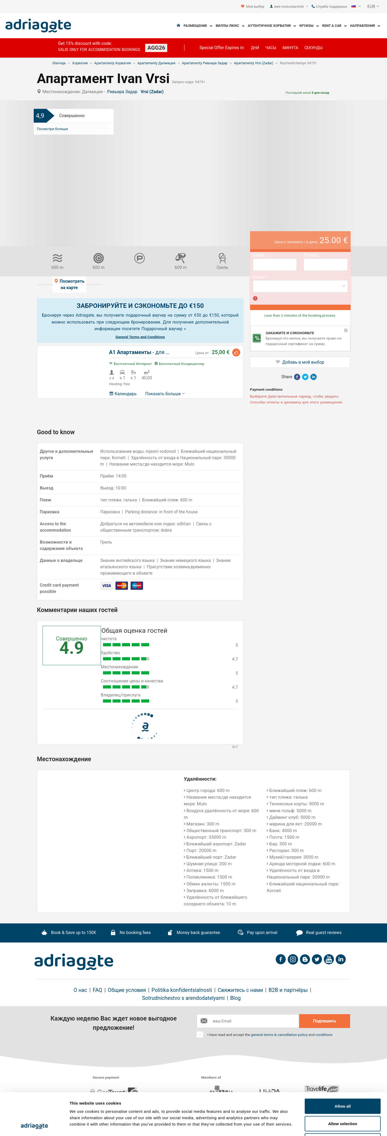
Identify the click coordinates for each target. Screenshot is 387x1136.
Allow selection (342, 1084)
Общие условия (127, 990)
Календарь (123, 393)
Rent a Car (334, 26)
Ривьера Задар (123, 91)
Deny (343, 1101)
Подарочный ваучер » (163, 328)
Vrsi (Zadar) (153, 91)
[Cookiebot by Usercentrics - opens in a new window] (34, 1126)
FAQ (97, 990)
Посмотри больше (52, 129)
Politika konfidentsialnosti (182, 990)
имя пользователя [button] (291, 6)
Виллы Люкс (230, 26)
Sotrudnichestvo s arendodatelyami (183, 998)
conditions (324, 1034)
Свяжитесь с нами (240, 990)
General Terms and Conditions (140, 337)
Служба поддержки (329, 6)
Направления (365, 26)
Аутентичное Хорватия (272, 26)
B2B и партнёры (288, 990)
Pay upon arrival (257, 933)
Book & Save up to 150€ (68, 933)
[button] (356, 6)
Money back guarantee (193, 933)
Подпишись (324, 1020)
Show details (278, 1125)
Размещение (198, 26)
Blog (235, 998)
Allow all (343, 1066)
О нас (80, 990)
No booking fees (130, 933)
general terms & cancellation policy (279, 1034)
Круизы (309, 26)
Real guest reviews (319, 933)
